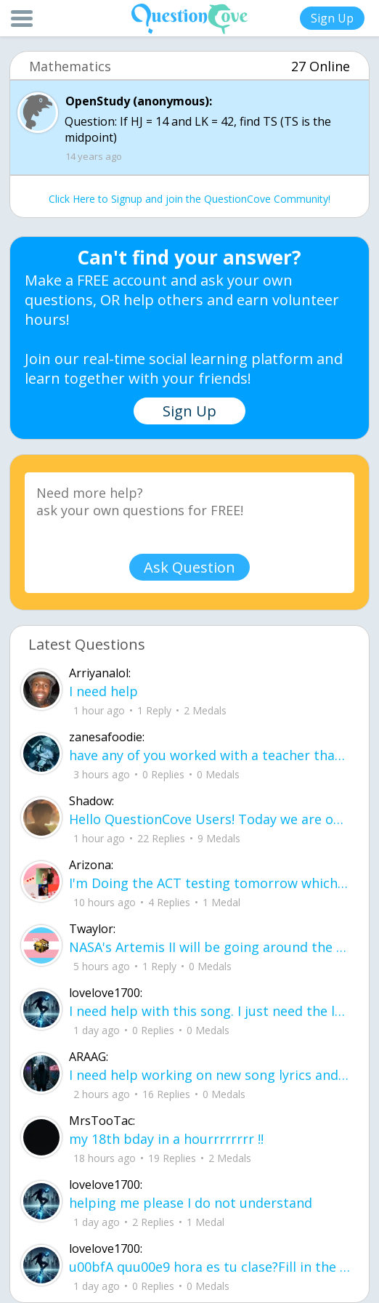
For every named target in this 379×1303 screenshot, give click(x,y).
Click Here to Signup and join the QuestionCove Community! (189, 199)
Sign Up (332, 18)
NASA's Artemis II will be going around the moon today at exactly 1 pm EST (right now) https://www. (210, 947)
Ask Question (189, 567)
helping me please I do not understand (190, 1202)
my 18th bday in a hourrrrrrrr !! (166, 1138)
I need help (103, 691)
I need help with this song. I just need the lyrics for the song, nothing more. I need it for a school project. (210, 1011)
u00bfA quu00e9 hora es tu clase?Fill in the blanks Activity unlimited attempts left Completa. (210, 1266)
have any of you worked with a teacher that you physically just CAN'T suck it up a (210, 755)
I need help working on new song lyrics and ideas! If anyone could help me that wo (210, 1075)
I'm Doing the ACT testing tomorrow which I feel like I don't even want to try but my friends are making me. (210, 883)
